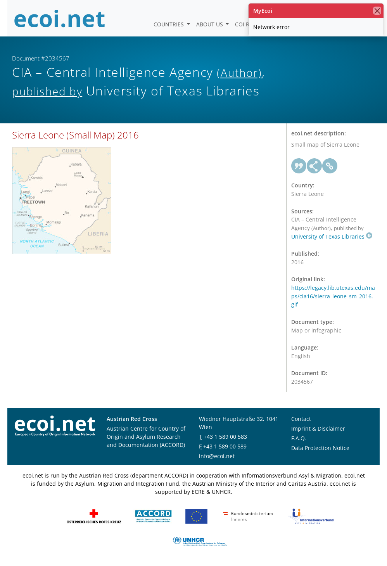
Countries (169, 24)
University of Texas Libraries (331, 236)
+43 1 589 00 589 (225, 446)
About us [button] (210, 24)
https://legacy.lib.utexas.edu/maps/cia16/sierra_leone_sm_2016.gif (333, 296)
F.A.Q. (298, 438)
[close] (377, 11)
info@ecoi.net (217, 456)
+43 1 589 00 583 (225, 436)
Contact (301, 418)
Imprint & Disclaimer (318, 428)
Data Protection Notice (320, 448)
